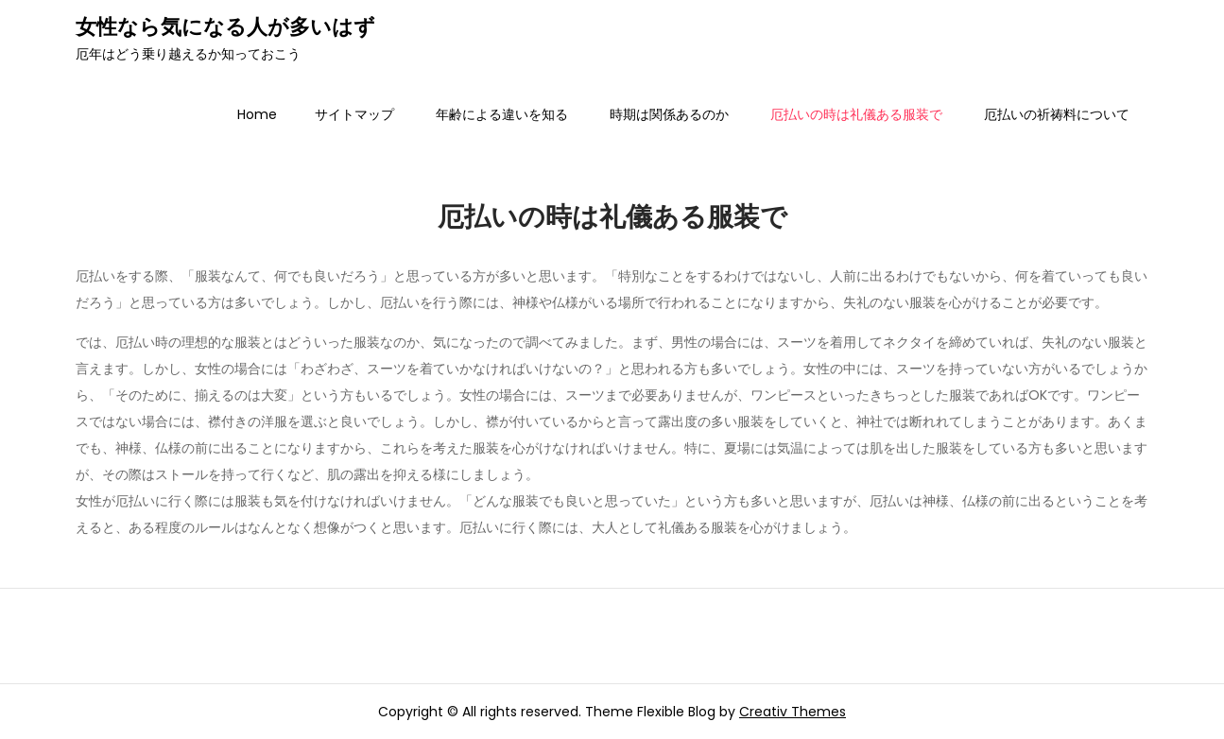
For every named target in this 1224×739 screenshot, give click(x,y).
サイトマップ (354, 114)
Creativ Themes (792, 711)
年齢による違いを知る (502, 114)
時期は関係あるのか (669, 114)
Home (257, 114)
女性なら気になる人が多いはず (225, 27)
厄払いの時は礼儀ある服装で (856, 114)
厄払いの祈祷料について (1056, 114)
